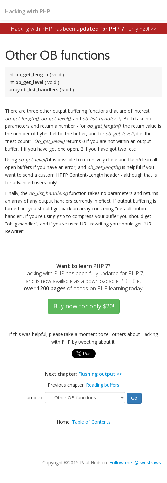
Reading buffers (102, 385)
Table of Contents (91, 422)
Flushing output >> (100, 374)
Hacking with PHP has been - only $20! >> (83, 28)
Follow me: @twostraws (135, 462)
